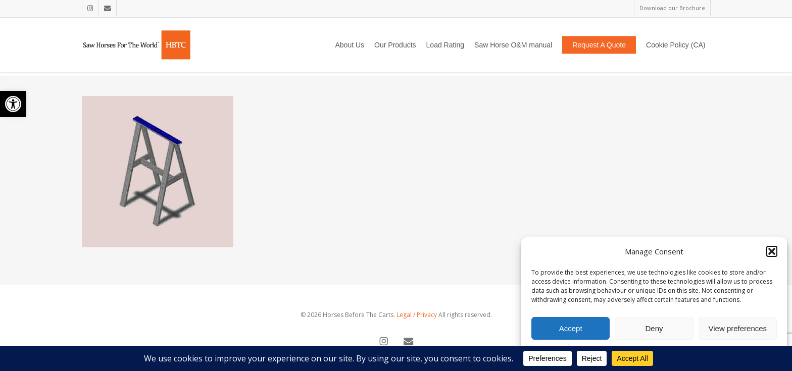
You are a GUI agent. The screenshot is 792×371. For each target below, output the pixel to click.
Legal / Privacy (417, 314)
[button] (13, 104)
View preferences (738, 328)
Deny (654, 328)
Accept (570, 328)
